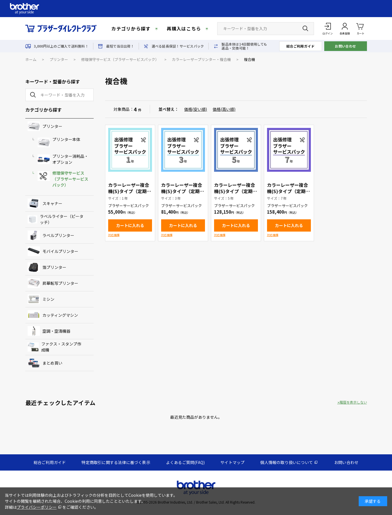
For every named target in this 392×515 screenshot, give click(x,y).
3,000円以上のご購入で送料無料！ (61, 46)
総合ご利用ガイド (300, 46)
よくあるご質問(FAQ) (185, 462)
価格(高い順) (224, 109)
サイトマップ (232, 462)
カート (360, 28)
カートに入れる (130, 225)
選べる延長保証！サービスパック (178, 46)
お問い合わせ (345, 46)
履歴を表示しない (353, 402)
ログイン (328, 33)
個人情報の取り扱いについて (286, 462)
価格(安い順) (195, 109)
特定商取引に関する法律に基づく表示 (115, 462)
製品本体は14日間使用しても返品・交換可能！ (244, 46)
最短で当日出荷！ (120, 46)
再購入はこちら (184, 28)
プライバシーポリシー (37, 507)
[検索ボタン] (305, 28)
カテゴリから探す (131, 28)
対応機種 (114, 235)
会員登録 (345, 33)
